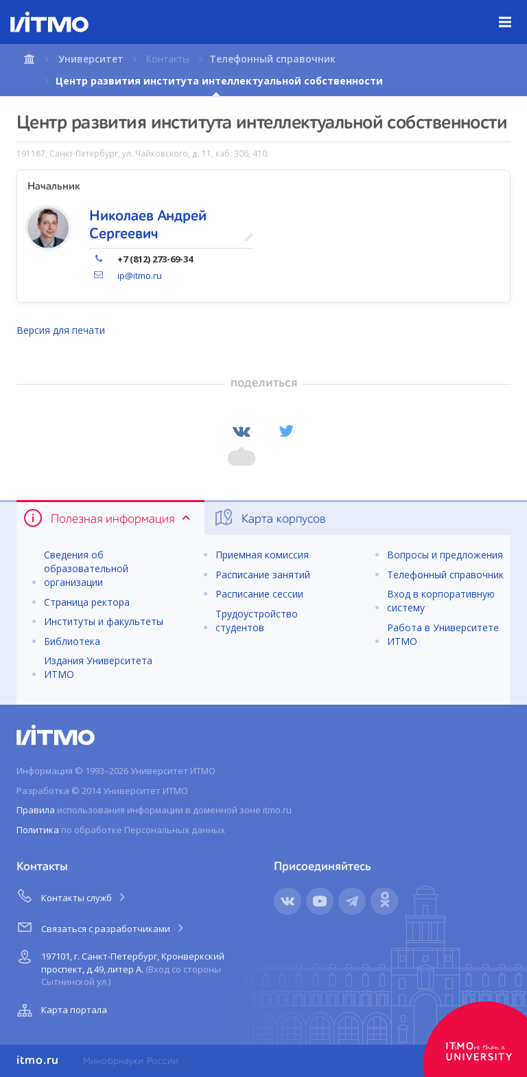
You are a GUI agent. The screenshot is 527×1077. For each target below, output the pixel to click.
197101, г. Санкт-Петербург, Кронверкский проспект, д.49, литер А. (119, 967)
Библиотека (72, 641)
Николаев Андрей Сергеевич (148, 225)
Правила (35, 810)
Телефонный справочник (272, 58)
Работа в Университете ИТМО (443, 634)
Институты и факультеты (103, 621)
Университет (91, 58)
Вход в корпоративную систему (441, 600)
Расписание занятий (262, 574)
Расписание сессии (259, 593)
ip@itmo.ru (139, 275)
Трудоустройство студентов (256, 620)
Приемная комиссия (262, 554)
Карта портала (60, 1010)
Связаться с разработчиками (101, 927)
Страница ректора (87, 602)
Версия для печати (60, 330)
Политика (37, 830)
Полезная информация (108, 518)
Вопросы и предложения (445, 554)
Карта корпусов (269, 518)
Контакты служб (72, 896)
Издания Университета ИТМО (98, 667)
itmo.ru (37, 1060)
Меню (513, 11)
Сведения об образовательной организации (86, 568)
